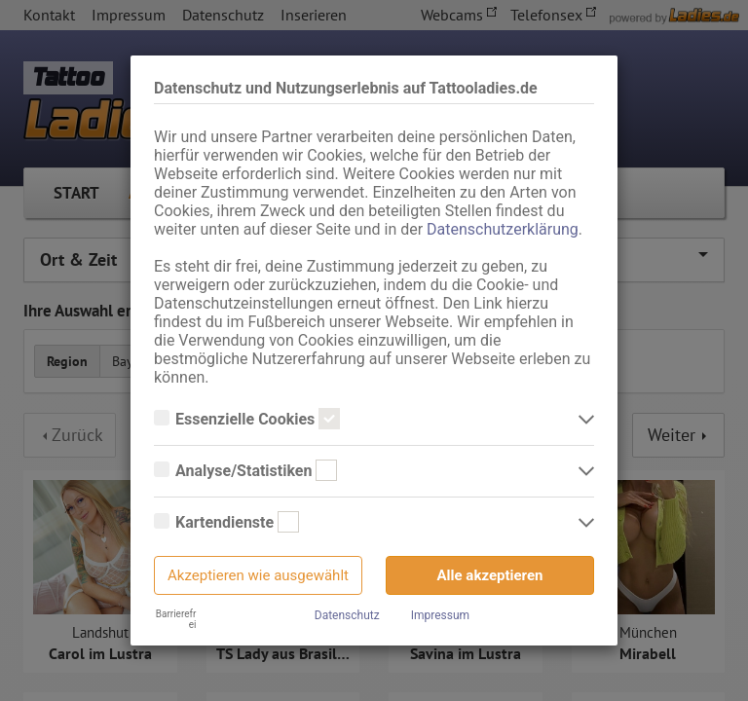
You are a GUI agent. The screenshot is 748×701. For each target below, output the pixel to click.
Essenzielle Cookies (247, 419)
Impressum (440, 615)
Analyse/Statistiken (245, 471)
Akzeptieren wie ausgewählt (258, 575)
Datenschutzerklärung (503, 229)
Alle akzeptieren (490, 575)
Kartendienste (226, 523)
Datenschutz (347, 615)
